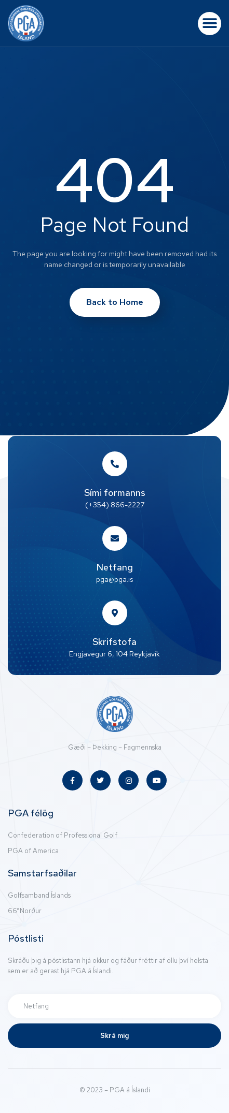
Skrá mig (114, 1035)
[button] (209, 23)
